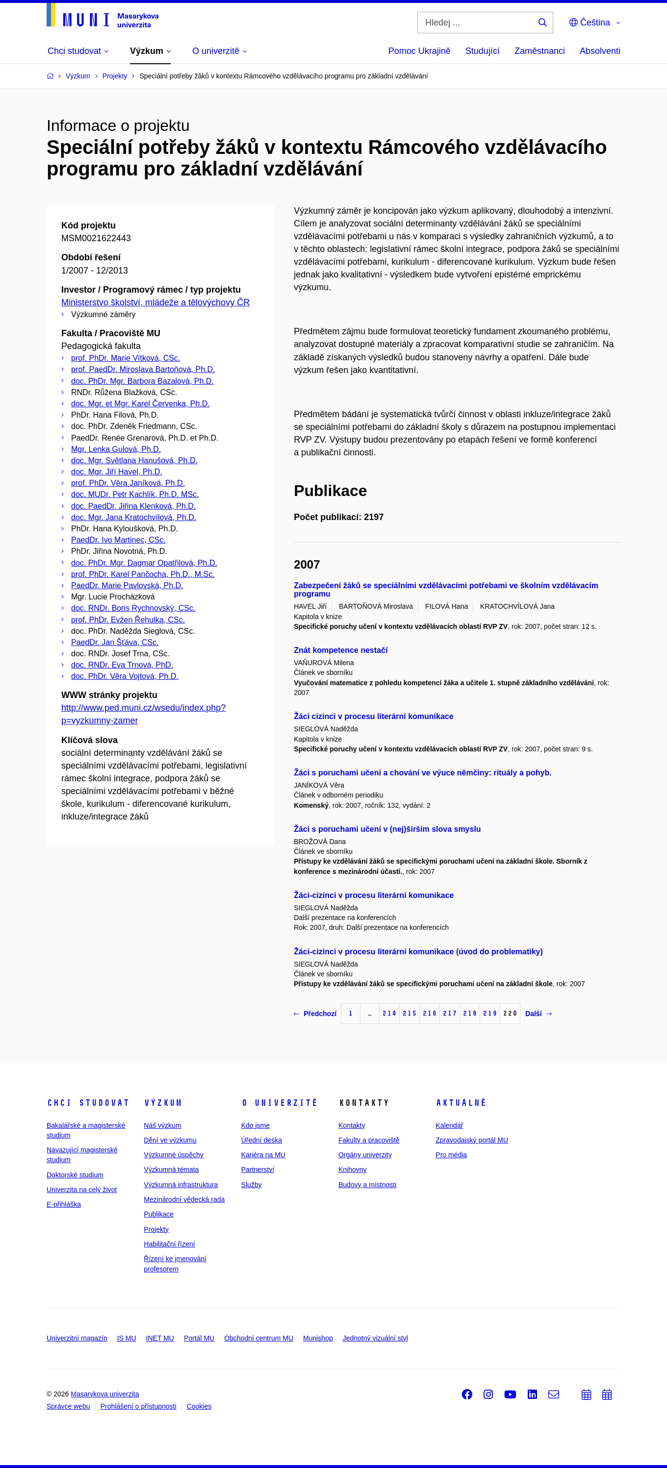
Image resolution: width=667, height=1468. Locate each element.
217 (449, 1013)
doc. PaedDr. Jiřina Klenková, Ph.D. (133, 506)
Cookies (199, 1406)
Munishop (318, 1338)
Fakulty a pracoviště (369, 1140)
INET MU (160, 1338)
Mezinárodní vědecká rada (184, 1199)
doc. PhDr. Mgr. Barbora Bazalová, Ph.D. (142, 381)
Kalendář (449, 1125)
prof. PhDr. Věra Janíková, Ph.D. (128, 483)
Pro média (451, 1155)
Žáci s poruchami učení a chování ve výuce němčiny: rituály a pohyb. (423, 773)
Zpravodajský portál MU (472, 1140)
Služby (251, 1185)
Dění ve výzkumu (170, 1140)
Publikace (159, 1214)
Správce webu (68, 1406)
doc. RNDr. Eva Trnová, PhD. (122, 665)
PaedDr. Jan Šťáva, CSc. (115, 642)
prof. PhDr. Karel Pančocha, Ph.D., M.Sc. (143, 574)
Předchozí (315, 1014)
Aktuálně (461, 1102)
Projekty (156, 1229)
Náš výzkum (162, 1125)
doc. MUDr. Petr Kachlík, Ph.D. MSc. (135, 494)
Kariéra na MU (263, 1155)
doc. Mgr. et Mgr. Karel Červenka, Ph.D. (140, 403)
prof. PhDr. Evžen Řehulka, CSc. (128, 620)
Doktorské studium (75, 1175)
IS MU (126, 1338)
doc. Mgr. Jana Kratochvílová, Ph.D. (133, 517)
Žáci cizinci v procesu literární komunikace (373, 716)
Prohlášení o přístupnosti (139, 1406)
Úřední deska (261, 1140)
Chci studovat (88, 1102)
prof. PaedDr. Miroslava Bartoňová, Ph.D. (143, 369)
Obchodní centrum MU (258, 1338)
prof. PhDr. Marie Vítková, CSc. (125, 358)
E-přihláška (64, 1204)
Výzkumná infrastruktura (181, 1185)
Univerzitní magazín (77, 1338)
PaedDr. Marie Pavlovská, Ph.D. (127, 585)
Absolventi (600, 51)
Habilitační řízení (169, 1244)
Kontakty (351, 1125)
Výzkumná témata (171, 1169)
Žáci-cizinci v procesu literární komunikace (374, 895)
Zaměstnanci (539, 51)
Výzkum (163, 1102)
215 (409, 1013)
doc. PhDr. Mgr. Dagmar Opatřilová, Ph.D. (144, 563)
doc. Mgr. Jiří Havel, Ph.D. (116, 472)
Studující (482, 51)
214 (389, 1013)
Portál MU (199, 1338)
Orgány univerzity (365, 1155)
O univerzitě (279, 1102)
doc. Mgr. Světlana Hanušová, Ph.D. (134, 460)
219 (490, 1013)
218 (469, 1013)
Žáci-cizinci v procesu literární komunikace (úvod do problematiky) (418, 951)
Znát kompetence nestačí (340, 650)
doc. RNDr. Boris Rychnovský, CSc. (133, 608)
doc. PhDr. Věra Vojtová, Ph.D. (125, 676)
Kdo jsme (255, 1125)
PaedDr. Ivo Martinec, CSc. (118, 540)
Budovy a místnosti (367, 1185)
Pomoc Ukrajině (419, 51)
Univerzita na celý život (82, 1190)
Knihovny (352, 1169)
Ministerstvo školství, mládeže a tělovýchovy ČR (155, 302)
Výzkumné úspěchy (173, 1155)
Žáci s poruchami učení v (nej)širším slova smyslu (387, 829)
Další (538, 1014)
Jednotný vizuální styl (375, 1338)
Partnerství (258, 1169)
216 (429, 1013)
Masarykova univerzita (105, 1394)
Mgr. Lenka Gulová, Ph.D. (116, 449)
